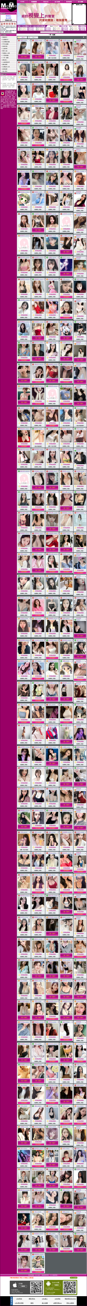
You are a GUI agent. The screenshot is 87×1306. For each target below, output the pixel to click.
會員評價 (5, 46)
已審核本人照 (6, 66)
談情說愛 (5, 69)
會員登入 (8, 16)
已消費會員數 (6, 41)
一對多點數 (5, 55)
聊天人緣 (5, 51)
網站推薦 (5, 64)
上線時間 (5, 48)
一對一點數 (5, 57)
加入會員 (8, 18)
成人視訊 (5, 71)
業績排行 (5, 37)
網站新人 (5, 60)
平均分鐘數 (5, 44)
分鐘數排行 (5, 39)
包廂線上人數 (6, 53)
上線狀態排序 (6, 62)
